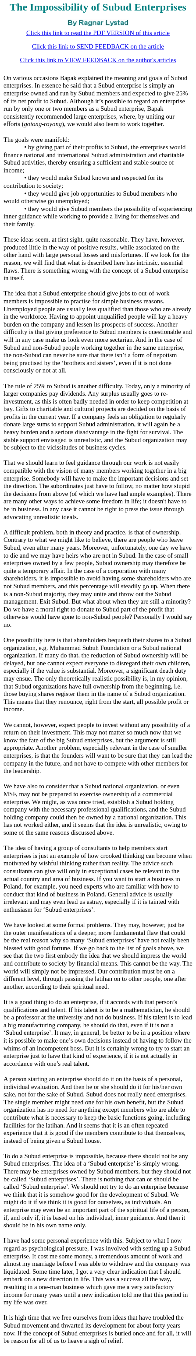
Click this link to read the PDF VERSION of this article (98, 32)
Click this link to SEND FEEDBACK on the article (98, 46)
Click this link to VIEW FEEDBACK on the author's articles (98, 59)
